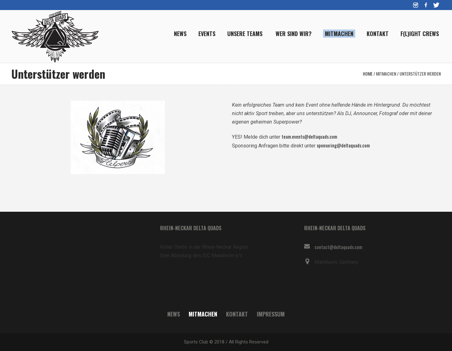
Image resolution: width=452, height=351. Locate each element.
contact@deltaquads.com (338, 246)
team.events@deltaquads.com (309, 136)
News (173, 314)
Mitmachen (386, 73)
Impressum (271, 314)
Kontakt (237, 314)
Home (368, 73)
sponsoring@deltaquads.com (343, 145)
